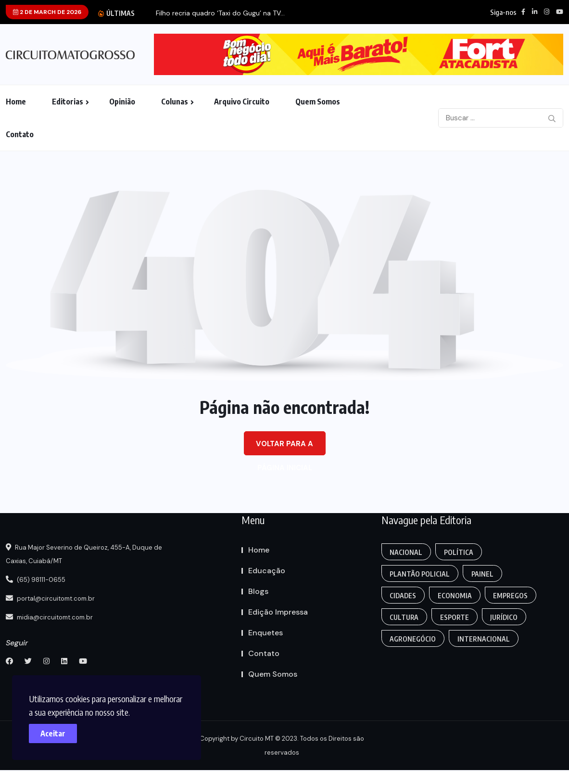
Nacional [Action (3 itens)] (407, 552)
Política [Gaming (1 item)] (460, 552)
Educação (266, 571)
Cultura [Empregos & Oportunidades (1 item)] (405, 617)
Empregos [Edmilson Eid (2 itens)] (513, 596)
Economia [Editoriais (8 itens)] (457, 596)
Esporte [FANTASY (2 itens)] (456, 617)
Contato (20, 134)
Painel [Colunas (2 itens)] (484, 574)
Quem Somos (317, 101)
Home (16, 101)
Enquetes (265, 633)
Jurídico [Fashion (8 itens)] (507, 617)
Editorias (67, 101)
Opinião (122, 101)
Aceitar (57, 728)
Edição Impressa (278, 612)
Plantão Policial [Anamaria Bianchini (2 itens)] (421, 574)
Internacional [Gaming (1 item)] (485, 639)
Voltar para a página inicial (284, 447)
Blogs (258, 591)
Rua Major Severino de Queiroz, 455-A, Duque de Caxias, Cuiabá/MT (91, 554)
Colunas (174, 101)
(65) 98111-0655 (39, 579)
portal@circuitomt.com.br (55, 598)
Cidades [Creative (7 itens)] (404, 596)
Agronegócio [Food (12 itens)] (414, 639)
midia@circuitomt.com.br (53, 616)
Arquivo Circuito (241, 101)
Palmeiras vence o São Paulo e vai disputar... (187, 13)
